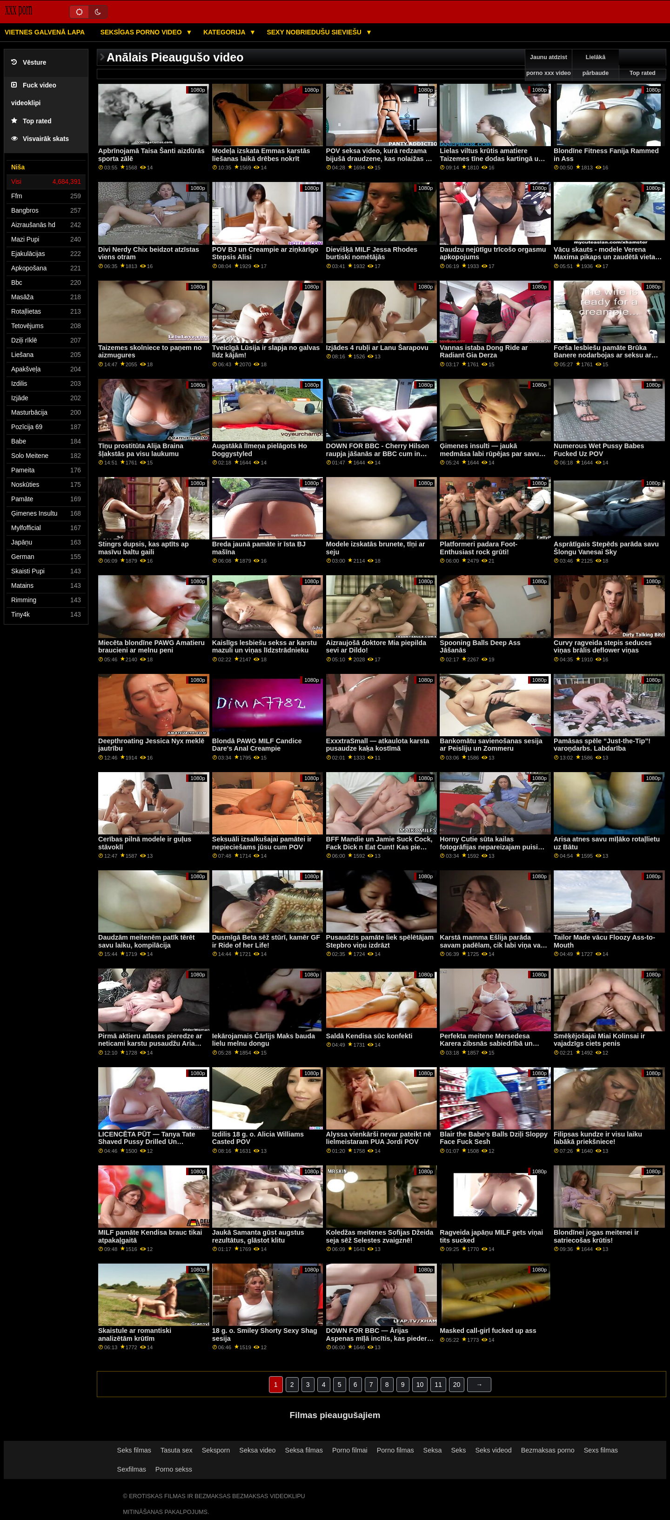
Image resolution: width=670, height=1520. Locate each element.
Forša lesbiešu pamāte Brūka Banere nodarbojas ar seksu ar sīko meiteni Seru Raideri (602, 355)
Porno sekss (173, 1469)
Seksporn (216, 1450)
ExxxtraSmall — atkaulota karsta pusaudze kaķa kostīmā (377, 745)
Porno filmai (350, 1450)
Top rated (31, 121)
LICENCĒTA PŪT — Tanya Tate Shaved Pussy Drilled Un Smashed (146, 1141)
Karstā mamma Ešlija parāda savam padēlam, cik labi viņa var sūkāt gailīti (491, 945)
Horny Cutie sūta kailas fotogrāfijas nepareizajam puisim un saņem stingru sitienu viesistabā (491, 850)
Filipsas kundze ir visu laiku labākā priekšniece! (598, 1138)
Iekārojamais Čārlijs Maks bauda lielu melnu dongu (263, 1040)
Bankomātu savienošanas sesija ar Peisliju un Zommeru (491, 745)
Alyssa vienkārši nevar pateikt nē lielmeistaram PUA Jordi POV (378, 1138)
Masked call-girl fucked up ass (488, 1330)
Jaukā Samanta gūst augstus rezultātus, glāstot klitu (258, 1236)
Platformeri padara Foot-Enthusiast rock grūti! (478, 548)
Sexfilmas (131, 1469)
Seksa (432, 1450)
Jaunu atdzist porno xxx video (548, 65)
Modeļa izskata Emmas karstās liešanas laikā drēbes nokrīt (261, 154)
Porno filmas (395, 1450)
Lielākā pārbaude (596, 65)
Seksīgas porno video (142, 32)
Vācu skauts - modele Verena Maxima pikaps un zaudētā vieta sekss (604, 257)
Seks (458, 1450)
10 (420, 1384)
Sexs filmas (601, 1450)
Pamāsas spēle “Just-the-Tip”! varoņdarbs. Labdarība (602, 745)
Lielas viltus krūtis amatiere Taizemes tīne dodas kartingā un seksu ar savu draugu (491, 158)
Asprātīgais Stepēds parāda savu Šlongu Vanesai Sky (606, 548)
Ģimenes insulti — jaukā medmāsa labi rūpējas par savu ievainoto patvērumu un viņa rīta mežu (491, 457)
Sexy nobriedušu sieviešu (315, 32)
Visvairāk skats (40, 138)
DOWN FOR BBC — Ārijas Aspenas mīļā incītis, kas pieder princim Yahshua (376, 1338)
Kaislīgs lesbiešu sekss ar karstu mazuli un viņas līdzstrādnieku (264, 646)
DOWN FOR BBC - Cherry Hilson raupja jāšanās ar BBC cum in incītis (377, 453)
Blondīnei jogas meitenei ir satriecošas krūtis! (596, 1236)
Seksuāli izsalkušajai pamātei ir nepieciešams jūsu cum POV (262, 843)
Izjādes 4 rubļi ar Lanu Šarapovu (377, 347)
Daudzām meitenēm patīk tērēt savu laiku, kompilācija (146, 941)
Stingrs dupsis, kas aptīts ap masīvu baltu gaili (143, 548)
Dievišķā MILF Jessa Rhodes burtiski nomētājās (371, 253)
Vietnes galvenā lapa (45, 32)
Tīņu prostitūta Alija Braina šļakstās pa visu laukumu (140, 449)
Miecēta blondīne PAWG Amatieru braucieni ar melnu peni (151, 646)
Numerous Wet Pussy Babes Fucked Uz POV (599, 449)
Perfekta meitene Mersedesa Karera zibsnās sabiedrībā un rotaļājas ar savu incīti (486, 1043)
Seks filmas (134, 1450)
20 (457, 1384)
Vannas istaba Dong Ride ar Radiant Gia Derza (484, 351)
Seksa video (257, 1450)
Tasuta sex (177, 1450)
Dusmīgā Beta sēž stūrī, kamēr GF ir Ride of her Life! (266, 941)
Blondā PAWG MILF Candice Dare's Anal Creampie (257, 745)
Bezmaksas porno (548, 1450)
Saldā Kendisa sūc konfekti (369, 1036)
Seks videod (493, 1450)
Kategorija (225, 32)
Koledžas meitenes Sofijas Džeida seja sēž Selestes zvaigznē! (380, 1236)
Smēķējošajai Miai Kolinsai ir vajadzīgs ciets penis (599, 1040)
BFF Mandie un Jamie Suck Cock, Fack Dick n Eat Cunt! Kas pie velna (379, 846)
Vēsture (28, 62)
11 (438, 1384)
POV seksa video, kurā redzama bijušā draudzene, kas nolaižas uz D (379, 158)
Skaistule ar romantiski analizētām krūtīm (134, 1334)
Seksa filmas (304, 1450)
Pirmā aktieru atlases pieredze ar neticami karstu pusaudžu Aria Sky (150, 1043)
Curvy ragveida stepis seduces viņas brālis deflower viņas (603, 646)
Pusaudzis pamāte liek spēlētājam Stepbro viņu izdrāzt (380, 941)
